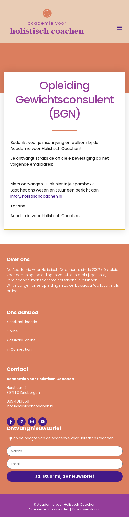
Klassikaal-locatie (22, 321)
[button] (119, 27)
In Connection (19, 349)
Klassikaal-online (21, 340)
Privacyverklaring (86, 509)
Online (12, 331)
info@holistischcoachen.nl (36, 196)
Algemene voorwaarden (48, 509)
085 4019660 (18, 401)
